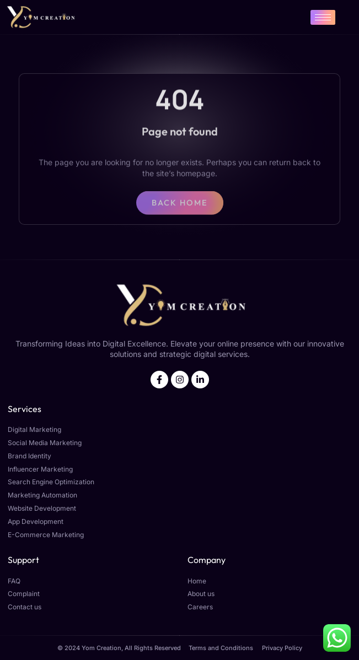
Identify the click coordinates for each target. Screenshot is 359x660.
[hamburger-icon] (322, 17)
